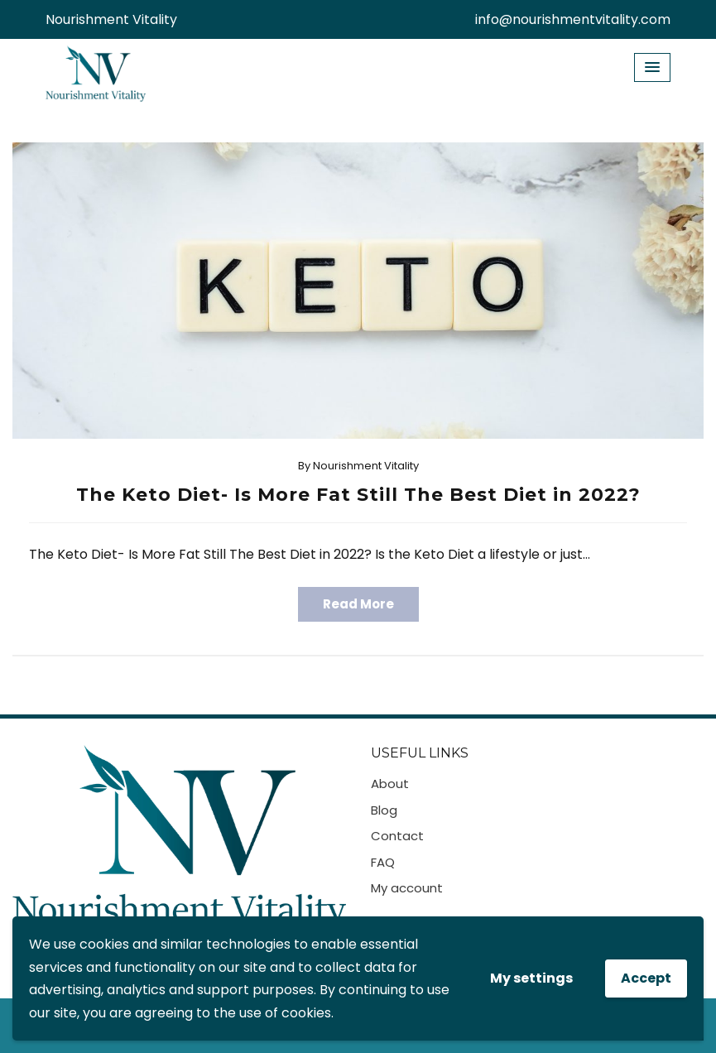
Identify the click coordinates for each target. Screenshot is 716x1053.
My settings (531, 978)
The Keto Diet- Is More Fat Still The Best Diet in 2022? (358, 494)
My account (407, 888)
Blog (384, 810)
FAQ (383, 862)
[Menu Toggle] (652, 67)
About (390, 783)
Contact (397, 835)
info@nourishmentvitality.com (572, 19)
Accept (646, 978)
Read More (358, 604)
